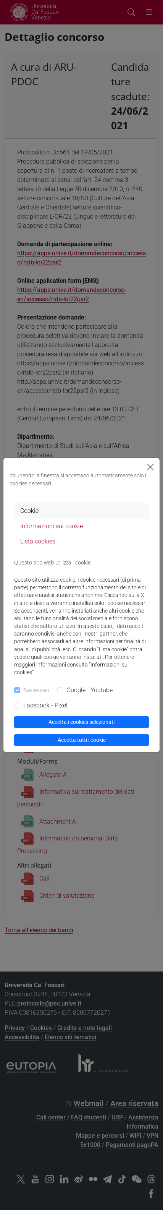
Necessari (36, 690)
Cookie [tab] (29, 510)
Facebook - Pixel (45, 705)
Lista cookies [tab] (37, 541)
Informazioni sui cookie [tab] (51, 526)
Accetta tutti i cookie (82, 740)
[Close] (150, 467)
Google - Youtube (89, 690)
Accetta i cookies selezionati (81, 722)
